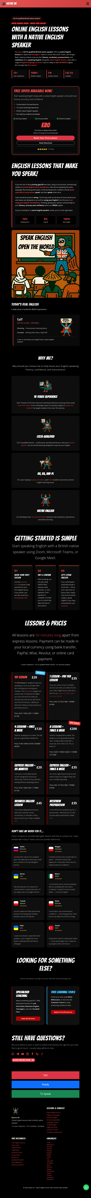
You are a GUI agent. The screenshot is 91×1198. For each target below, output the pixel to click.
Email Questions (45, 143)
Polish (50, 480)
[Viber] (37, 1054)
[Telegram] (17, 1054)
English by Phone (52, 1127)
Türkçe (49, 1157)
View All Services (28, 1019)
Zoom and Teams (24, 405)
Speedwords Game (18, 1160)
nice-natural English (38, 517)
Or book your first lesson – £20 (23, 1060)
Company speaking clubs (54, 1132)
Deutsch (49, 1149)
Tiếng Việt (50, 1161)
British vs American (18, 1165)
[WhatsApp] (13, 1054)
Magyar (49, 1169)
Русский (49, 1147)
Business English (52, 1117)
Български (50, 1177)
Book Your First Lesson (45, 138)
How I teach (15, 1145)
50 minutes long (48, 635)
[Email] (22, 1054)
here (16, 821)
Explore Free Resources (63, 1012)
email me (64, 606)
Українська (50, 1144)
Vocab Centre (16, 1155)
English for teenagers (53, 1115)
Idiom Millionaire (17, 1162)
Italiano (49, 1155)
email (25, 598)
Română (49, 1167)
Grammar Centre (17, 1152)
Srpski (48, 1165)
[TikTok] (42, 1054)
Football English (52, 1125)
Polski (48, 1142)
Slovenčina (50, 1179)
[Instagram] (27, 1054)
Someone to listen (52, 1130)
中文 (48, 1159)
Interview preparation (53, 1120)
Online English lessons (54, 1112)
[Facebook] (32, 1054)
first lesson (28, 691)
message (17, 598)
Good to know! (16, 1148)
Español (49, 1153)
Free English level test (18, 1143)
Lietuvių (49, 1175)
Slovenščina (50, 1171)
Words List (15, 1157)
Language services (52, 1122)
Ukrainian (40, 480)
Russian (33, 480)
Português (50, 1163)
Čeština (49, 1173)
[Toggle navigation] (88, 3)
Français (49, 1151)
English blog (15, 1150)
